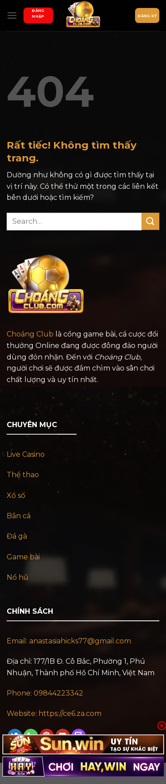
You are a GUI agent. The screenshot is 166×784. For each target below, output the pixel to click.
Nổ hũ (17, 577)
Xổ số (16, 495)
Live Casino (26, 454)
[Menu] (12, 15)
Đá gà (17, 536)
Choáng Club (30, 334)
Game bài (23, 557)
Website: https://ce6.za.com (55, 713)
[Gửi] (150, 221)
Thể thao (23, 474)
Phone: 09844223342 (45, 693)
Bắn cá (19, 516)
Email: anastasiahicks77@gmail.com (69, 641)
